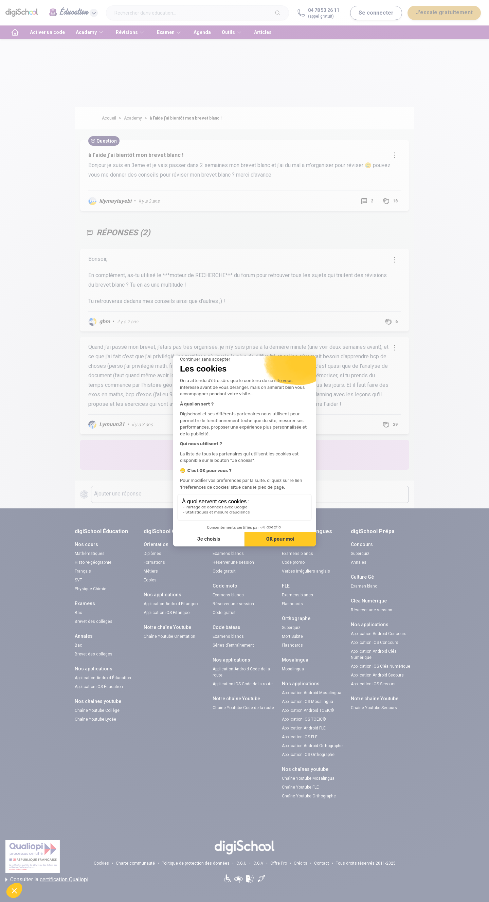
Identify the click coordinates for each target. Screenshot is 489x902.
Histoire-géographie (93, 562)
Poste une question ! (287, 454)
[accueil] (14, 32)
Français (83, 571)
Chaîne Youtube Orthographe (309, 796)
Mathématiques (90, 553)
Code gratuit (224, 571)
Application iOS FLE (300, 737)
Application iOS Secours (373, 684)
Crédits (300, 863)
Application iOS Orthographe (308, 754)
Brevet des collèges (93, 621)
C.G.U (241, 863)
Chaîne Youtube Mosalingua (308, 778)
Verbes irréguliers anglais (306, 571)
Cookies (101, 863)
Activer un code (47, 32)
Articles (263, 32)
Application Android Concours (378, 633)
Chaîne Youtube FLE (300, 787)
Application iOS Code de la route (243, 684)
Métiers (151, 571)
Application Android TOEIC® (308, 710)
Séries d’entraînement (233, 645)
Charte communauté (135, 863)
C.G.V (258, 863)
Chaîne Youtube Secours (374, 707)
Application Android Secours (377, 675)
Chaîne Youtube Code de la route (243, 707)
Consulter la (46, 880)
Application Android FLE (304, 728)
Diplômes (152, 553)
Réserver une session (233, 562)
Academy (133, 118)
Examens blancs (228, 553)
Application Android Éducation (103, 677)
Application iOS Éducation (99, 686)
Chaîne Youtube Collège (97, 710)
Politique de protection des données (196, 863)
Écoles (150, 580)
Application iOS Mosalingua (307, 701)
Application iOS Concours (374, 642)
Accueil (109, 118)
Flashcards (292, 603)
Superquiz (291, 627)
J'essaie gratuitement (444, 12)
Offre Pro (278, 863)
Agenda (202, 32)
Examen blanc (364, 586)
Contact (321, 863)
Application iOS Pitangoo (166, 612)
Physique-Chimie (90, 589)
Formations (154, 562)
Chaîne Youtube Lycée (95, 719)
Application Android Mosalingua (311, 692)
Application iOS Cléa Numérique (380, 666)
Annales (358, 562)
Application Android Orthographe (312, 745)
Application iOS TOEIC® (304, 719)
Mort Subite (292, 636)
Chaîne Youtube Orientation (169, 636)
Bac (78, 612)
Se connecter (376, 13)
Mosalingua (293, 669)
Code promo (293, 562)
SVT (78, 580)
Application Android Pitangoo (171, 603)
